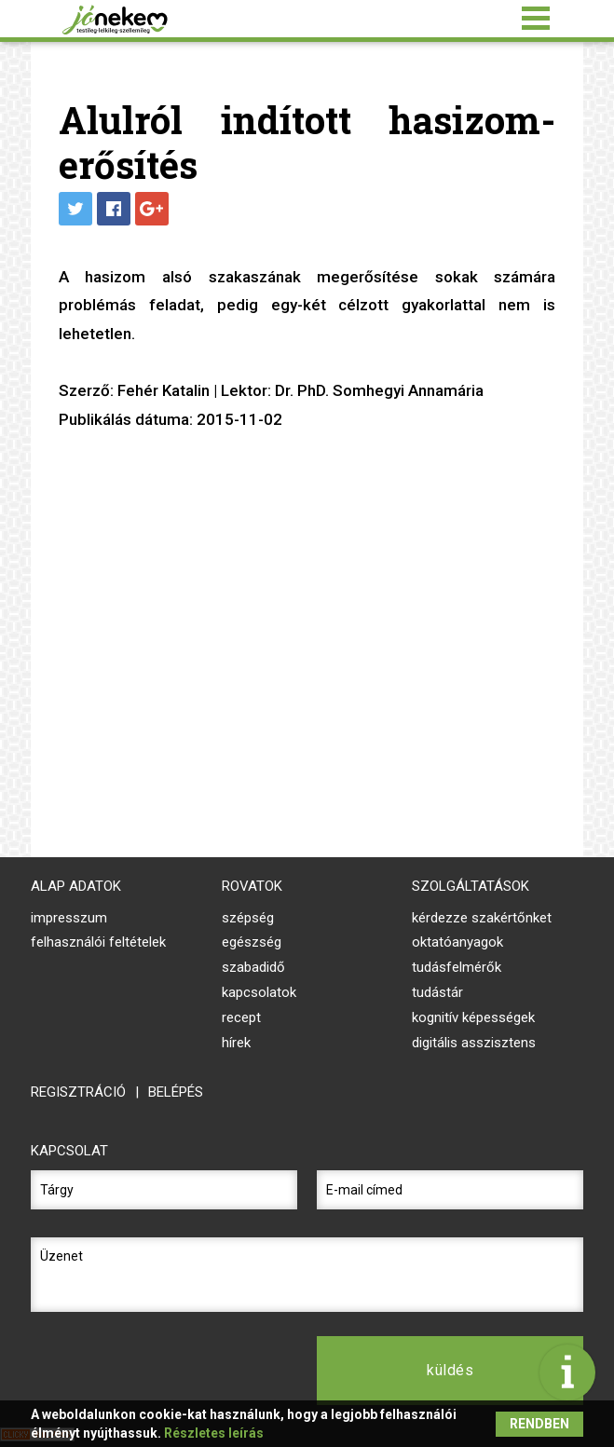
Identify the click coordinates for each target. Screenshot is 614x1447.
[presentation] (164, 1370)
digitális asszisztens (474, 1042)
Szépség (248, 917)
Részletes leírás (214, 1433)
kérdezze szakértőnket (482, 917)
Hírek (236, 1042)
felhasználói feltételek (98, 942)
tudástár (437, 992)
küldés (450, 1370)
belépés (175, 1092)
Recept (241, 1017)
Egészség (251, 942)
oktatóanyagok (457, 942)
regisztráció (78, 1092)
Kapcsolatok (259, 992)
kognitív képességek (473, 1017)
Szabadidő (253, 967)
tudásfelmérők (456, 967)
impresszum (69, 917)
